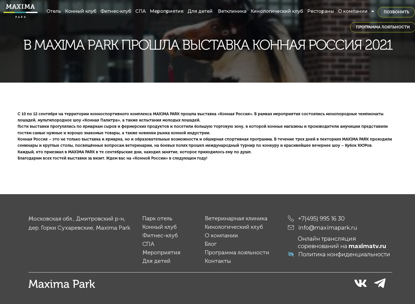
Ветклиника (232, 11)
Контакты (218, 260)
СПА (140, 11)
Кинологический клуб (276, 11)
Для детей (201, 11)
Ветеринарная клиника (236, 218)
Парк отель (157, 218)
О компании (356, 11)
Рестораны (320, 11)
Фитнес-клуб (115, 11)
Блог (211, 243)
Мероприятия (167, 11)
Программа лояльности (237, 252)
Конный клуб (80, 11)
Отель (54, 11)
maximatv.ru (367, 246)
